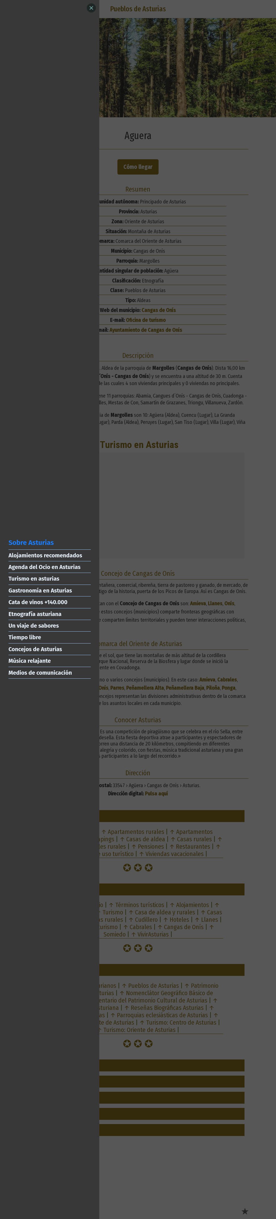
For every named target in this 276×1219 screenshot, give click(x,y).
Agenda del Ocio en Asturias (45, 567)
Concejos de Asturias (35, 649)
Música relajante (30, 660)
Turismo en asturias (34, 578)
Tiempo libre (25, 637)
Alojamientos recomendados (45, 555)
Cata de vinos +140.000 (38, 602)
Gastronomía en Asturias (40, 590)
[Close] (91, 7)
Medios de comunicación (40, 672)
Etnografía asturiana (35, 614)
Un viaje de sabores (34, 625)
